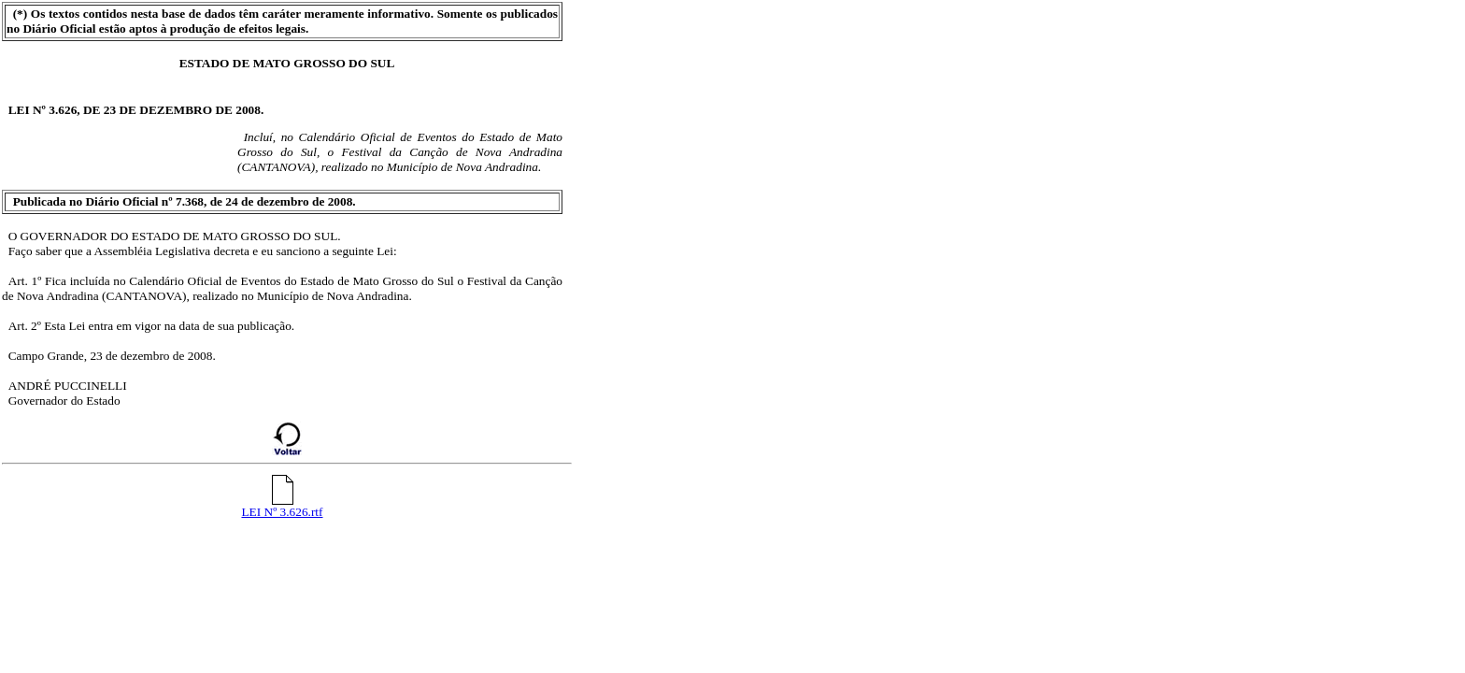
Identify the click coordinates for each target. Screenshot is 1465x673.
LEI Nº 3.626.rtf (281, 506)
